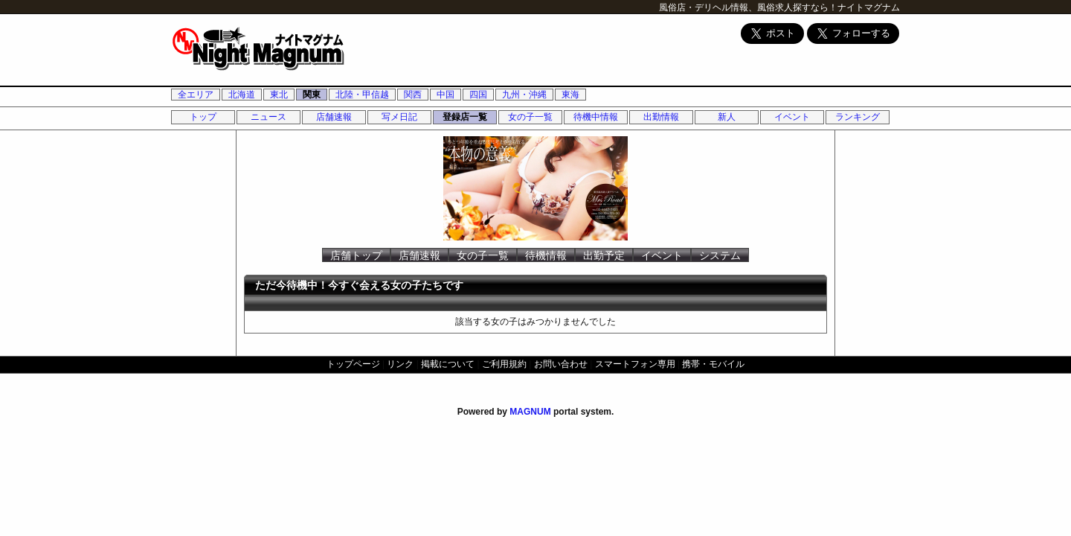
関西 (413, 94)
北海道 (241, 94)
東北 (279, 94)
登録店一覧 (465, 117)
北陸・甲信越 (362, 94)
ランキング (857, 117)
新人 (727, 117)
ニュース (268, 117)
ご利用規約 (504, 364)
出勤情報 (661, 117)
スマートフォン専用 (635, 364)
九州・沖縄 (524, 94)
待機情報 (546, 255)
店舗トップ (356, 255)
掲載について (448, 364)
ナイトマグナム (868, 7)
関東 (312, 94)
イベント (792, 117)
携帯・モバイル (713, 364)
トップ (203, 117)
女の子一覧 (530, 117)
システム (720, 255)
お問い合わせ (561, 364)
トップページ (353, 364)
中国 (445, 94)
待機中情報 (595, 117)
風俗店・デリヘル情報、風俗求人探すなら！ (748, 7)
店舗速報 (334, 117)
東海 (570, 94)
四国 (478, 94)
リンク (400, 364)
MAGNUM (529, 411)
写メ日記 (399, 117)
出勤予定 (604, 255)
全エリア (195, 94)
